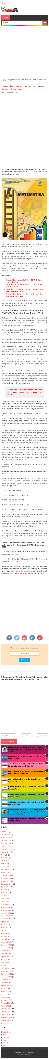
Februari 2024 (5, 904)
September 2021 (6, 983)
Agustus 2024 (5, 887)
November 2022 (6, 948)
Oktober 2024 (5, 881)
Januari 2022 (5, 971)
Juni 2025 (4, 858)
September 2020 (6, 1017)
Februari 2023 (5, 939)
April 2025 (4, 864)
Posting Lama (43, 735)
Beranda (26, 735)
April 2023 (4, 933)
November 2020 (6, 1012)
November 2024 (6, 878)
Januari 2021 (5, 1006)
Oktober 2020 (5, 1014)
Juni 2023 (4, 927)
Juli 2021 (4, 988)
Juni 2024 (4, 893)
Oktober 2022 (5, 951)
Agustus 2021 (5, 986)
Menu (5, 17)
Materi (5, 1040)
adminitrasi (7, 1032)
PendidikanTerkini (28, 1052)
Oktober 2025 (5, 846)
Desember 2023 (6, 910)
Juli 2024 (4, 890)
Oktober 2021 (5, 980)
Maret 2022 (5, 965)
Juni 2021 (4, 991)
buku (18, 92)
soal (4, 1045)
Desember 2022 (6, 945)
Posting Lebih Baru (7, 735)
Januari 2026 (5, 837)
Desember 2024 (6, 875)
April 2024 (4, 898)
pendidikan (7, 1043)
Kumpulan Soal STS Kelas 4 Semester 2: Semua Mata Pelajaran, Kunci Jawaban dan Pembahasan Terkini (26, 749)
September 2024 (6, 884)
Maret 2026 (5, 832)
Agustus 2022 (5, 956)
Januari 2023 (5, 942)
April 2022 (4, 962)
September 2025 (6, 849)
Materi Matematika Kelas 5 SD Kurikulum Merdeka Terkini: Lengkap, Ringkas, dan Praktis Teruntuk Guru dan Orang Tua (26, 812)
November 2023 (6, 913)
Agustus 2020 (5, 1020)
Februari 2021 (5, 1003)
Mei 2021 (4, 994)
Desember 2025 (6, 840)
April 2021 (4, 997)
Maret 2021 (5, 1000)
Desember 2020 (6, 1009)
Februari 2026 (5, 835)
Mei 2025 (4, 861)
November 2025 (6, 843)
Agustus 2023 (5, 922)
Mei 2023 (4, 930)
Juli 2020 (4, 1023)
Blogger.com (28, 1054)
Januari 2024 (5, 907)
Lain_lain (6, 1037)
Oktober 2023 (5, 916)
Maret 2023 (5, 936)
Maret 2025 (5, 866)
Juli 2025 (4, 855)
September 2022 (6, 954)
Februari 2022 (5, 968)
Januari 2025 (5, 872)
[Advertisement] (24, 51)
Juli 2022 (4, 959)
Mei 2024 (4, 895)
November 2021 (6, 977)
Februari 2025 (5, 869)
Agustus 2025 (5, 852)
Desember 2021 (6, 974)
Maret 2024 (5, 901)
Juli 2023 (4, 925)
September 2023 (6, 919)
